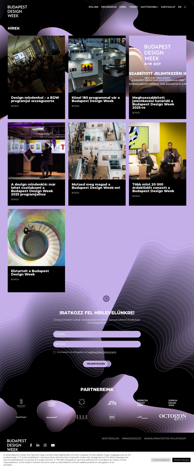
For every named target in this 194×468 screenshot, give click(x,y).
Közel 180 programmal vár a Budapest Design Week (96, 99)
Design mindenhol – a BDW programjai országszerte (35, 99)
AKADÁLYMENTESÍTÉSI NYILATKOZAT (165, 438)
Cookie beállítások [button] (161, 460)
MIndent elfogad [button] (181, 460)
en (179, 7)
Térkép (133, 7)
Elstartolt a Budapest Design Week (30, 272)
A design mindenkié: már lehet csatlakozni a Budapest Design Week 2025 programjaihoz (33, 189)
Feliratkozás (96, 363)
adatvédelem (121, 462)
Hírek (122, 7)
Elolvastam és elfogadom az (86, 352)
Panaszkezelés (131, 438)
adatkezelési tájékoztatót (102, 352)
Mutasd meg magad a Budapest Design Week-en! (96, 186)
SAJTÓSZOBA (149, 7)
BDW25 (14, 106)
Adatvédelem (110, 438)
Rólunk (94, 7)
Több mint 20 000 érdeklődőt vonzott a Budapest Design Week (153, 187)
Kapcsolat (168, 7)
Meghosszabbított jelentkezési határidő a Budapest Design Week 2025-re (153, 103)
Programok (109, 7)
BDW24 (136, 196)
